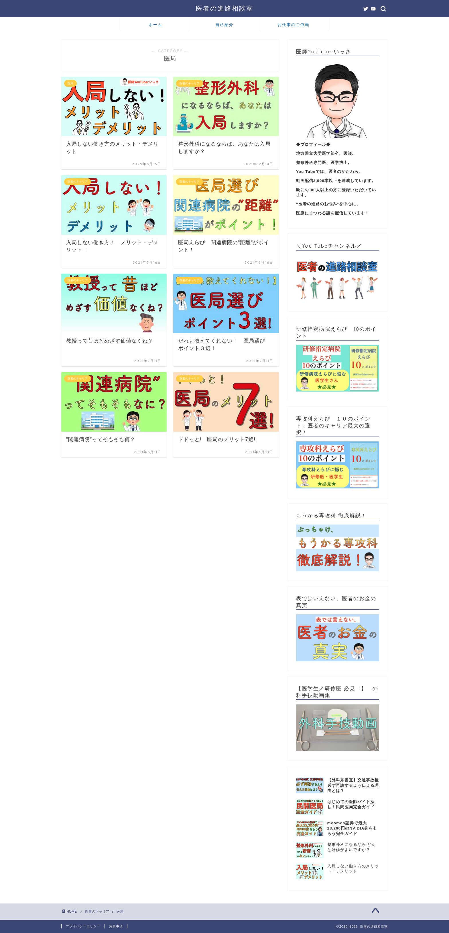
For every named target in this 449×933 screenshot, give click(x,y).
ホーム (155, 24)
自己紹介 (224, 24)
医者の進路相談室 (224, 8)
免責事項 (116, 926)
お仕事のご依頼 (293, 24)
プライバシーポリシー (83, 926)
